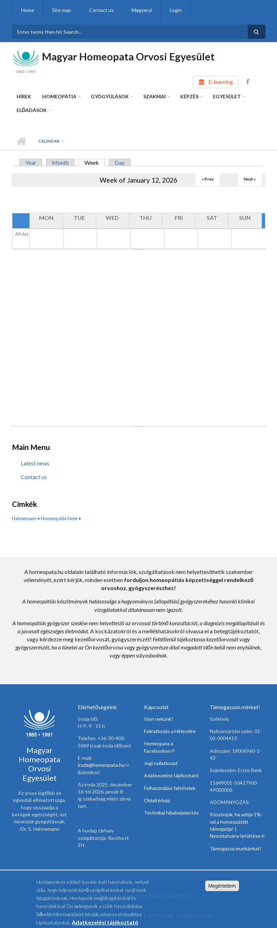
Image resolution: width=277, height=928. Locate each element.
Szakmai (154, 96)
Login (176, 10)
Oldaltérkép (157, 800)
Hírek (24, 96)
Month (60, 162)
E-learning (220, 81)
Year (30, 162)
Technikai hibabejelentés (171, 813)
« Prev (208, 179)
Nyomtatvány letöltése (237, 836)
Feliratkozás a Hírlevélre (170, 731)
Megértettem (222, 887)
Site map (61, 10)
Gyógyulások (110, 96)
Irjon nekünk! (158, 719)
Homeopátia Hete (59, 518)
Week (94, 162)
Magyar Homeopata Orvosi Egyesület (128, 56)
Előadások (32, 110)
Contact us (101, 10)
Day (120, 162)
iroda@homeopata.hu (103, 765)
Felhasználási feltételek (169, 788)
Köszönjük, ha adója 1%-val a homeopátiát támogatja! (236, 821)
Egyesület (227, 96)
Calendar (48, 141)
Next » (250, 179)
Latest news (35, 463)
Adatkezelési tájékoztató (171, 775)
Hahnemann (24, 518)
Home (27, 10)
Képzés (189, 96)
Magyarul (142, 10)
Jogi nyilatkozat (161, 763)
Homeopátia (59, 96)
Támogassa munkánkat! (236, 848)
